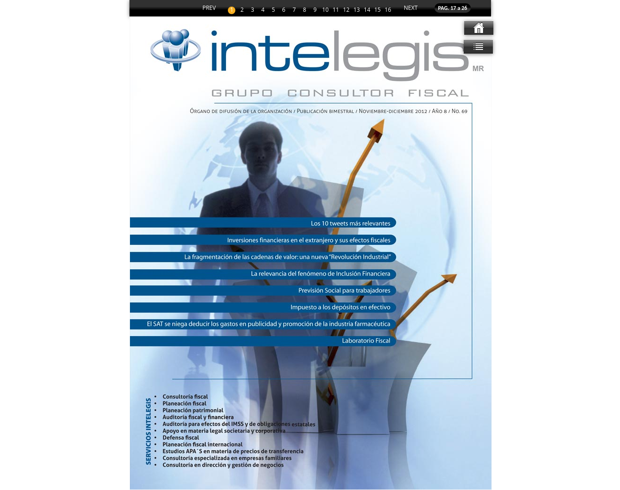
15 (377, 10)
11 (335, 10)
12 (346, 10)
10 (325, 10)
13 (357, 10)
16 (388, 10)
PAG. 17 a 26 (452, 8)
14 (367, 10)
